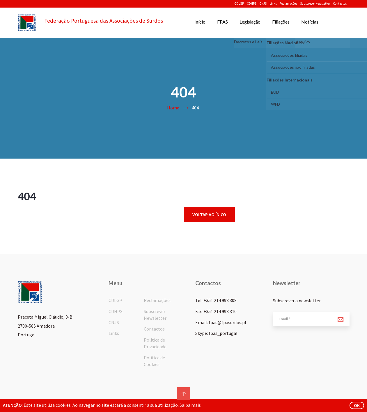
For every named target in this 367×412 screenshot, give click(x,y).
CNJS (263, 3)
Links (273, 3)
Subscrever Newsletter (315, 3)
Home (173, 108)
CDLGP (239, 3)
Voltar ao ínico (209, 214)
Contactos (340, 3)
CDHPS (251, 3)
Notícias (309, 21)
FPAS (222, 21)
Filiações (281, 21)
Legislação (250, 21)
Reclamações (288, 3)
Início (199, 21)
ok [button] (357, 405)
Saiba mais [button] (190, 405)
